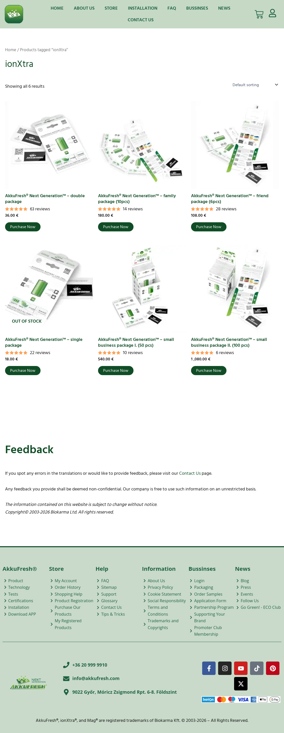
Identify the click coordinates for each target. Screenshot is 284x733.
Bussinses (197, 8)
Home (57, 8)
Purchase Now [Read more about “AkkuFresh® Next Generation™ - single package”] (22, 370)
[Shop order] (255, 85)
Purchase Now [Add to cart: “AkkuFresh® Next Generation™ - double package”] (22, 227)
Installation (142, 8)
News (224, 8)
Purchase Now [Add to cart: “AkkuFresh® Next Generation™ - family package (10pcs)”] (115, 227)
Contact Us (141, 20)
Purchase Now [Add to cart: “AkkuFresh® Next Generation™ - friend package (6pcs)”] (208, 227)
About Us (84, 8)
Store (111, 8)
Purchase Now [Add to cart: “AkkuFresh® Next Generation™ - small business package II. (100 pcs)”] (208, 370)
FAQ (171, 8)
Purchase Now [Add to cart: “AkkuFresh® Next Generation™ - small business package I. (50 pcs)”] (115, 370)
